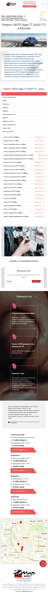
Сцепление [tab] (6, 104)
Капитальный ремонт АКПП (12, 173)
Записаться (38, 137)
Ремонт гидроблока (10, 213)
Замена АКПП (8, 141)
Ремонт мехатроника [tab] (9, 125)
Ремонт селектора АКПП (11, 166)
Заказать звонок (29, 6)
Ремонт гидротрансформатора (13, 216)
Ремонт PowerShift (9, 195)
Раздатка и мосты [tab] (8, 121)
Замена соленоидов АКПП (12, 180)
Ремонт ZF (7, 198)
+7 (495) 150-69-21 (20, 440)
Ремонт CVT (7, 209)
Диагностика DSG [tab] (8, 131)
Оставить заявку (18, 445)
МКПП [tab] (4, 100)
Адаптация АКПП (9, 191)
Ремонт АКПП (8, 137)
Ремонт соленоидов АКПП (12, 177)
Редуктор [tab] (5, 107)
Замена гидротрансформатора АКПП (15, 159)
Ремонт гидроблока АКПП (12, 148)
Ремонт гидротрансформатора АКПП (15, 155)
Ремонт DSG (7, 202)
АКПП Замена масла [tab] (9, 114)
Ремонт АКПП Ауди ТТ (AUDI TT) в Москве (14, 20)
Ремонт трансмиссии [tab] (9, 97)
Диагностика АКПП (9, 162)
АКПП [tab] (4, 94)
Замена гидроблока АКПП (12, 151)
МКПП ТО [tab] (5, 118)
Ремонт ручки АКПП (10, 187)
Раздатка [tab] (5, 111)
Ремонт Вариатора (9, 205)
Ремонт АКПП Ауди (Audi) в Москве (12, 18)
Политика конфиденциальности (24, 591)
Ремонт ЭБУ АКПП (9, 184)
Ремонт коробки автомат (11, 144)
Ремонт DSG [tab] (6, 128)
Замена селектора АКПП (11, 169)
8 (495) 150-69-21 (29, 2)
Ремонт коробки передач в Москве (12, 16)
